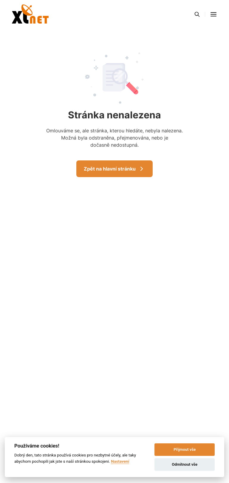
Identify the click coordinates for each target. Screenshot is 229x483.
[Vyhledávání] (197, 14)
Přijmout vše (185, 449)
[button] (213, 14)
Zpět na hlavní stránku (114, 168)
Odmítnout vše (184, 464)
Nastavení (120, 461)
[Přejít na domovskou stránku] (30, 14)
